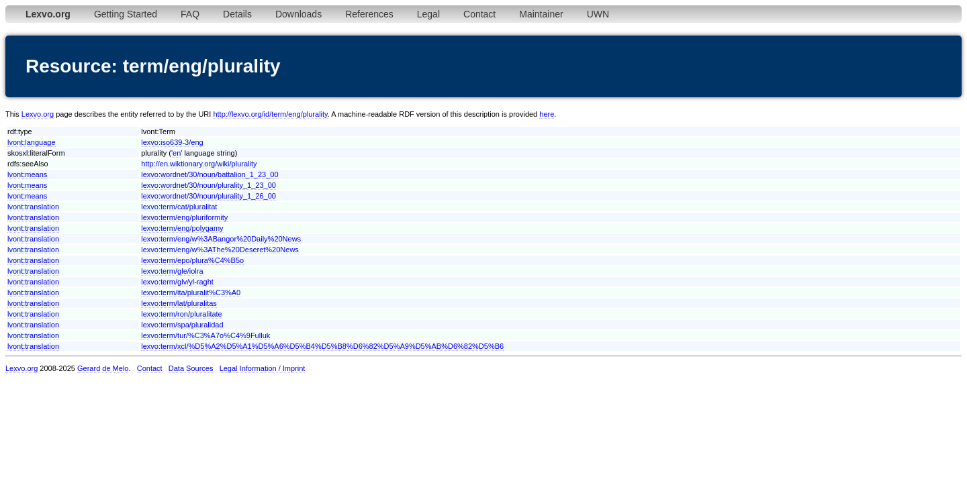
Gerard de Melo (102, 368)
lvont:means (27, 174)
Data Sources (191, 368)
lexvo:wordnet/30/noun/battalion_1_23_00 (209, 174)
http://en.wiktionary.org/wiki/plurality (199, 164)
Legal (428, 14)
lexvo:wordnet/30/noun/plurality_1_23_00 (208, 185)
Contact (479, 14)
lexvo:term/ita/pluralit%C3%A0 (190, 292)
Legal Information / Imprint (263, 368)
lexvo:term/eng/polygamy (182, 228)
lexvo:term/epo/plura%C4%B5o (192, 260)
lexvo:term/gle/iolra (172, 271)
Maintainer (541, 14)
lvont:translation (33, 207)
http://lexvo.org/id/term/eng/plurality (270, 114)
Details (237, 14)
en (177, 153)
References (369, 14)
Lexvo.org (37, 114)
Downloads (298, 14)
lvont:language (31, 142)
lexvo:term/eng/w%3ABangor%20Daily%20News (221, 239)
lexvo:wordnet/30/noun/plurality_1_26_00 (208, 196)
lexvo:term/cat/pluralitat (179, 207)
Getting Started (125, 14)
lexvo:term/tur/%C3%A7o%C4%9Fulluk (205, 335)
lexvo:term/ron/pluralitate (181, 314)
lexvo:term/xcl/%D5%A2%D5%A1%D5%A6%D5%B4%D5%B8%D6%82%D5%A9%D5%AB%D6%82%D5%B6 (322, 346)
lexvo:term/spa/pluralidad (182, 325)
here (546, 114)
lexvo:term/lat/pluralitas (179, 303)
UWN (598, 14)
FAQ (190, 14)
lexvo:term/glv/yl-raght (177, 282)
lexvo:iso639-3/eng (172, 142)
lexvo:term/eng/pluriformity (184, 217)
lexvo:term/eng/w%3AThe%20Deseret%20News (220, 250)
